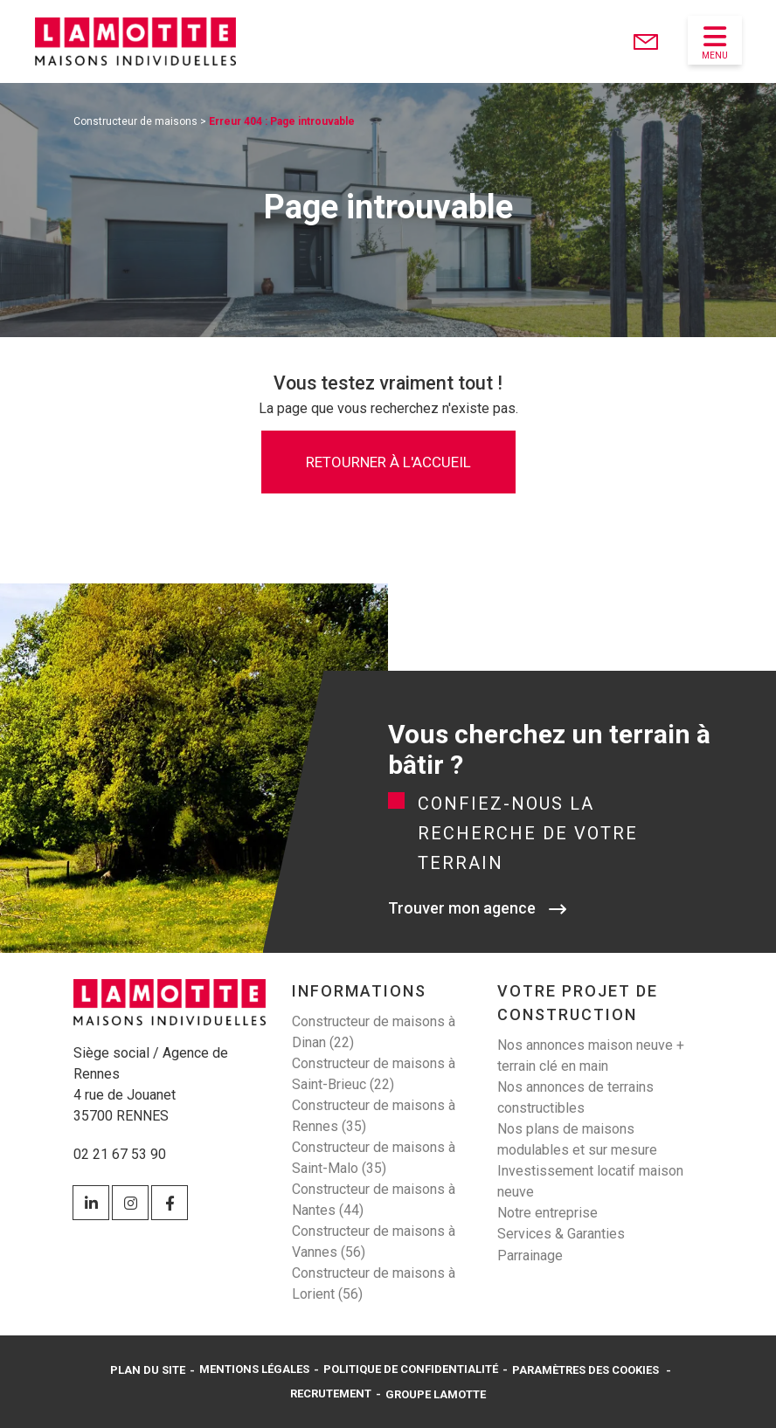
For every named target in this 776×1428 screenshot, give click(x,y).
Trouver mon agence (462, 908)
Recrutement (330, 1393)
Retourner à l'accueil (388, 462)
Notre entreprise (547, 1212)
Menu (715, 42)
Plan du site (147, 1369)
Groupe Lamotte (435, 1394)
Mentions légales (254, 1369)
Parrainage (530, 1255)
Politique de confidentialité (410, 1369)
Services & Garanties (561, 1233)
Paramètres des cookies (585, 1369)
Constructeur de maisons (135, 121)
